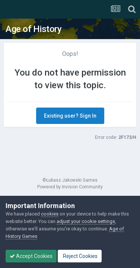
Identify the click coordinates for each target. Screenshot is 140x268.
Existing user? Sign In (70, 116)
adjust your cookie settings (86, 221)
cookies (49, 214)
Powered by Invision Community (70, 186)
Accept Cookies (31, 256)
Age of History (33, 29)
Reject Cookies (80, 256)
